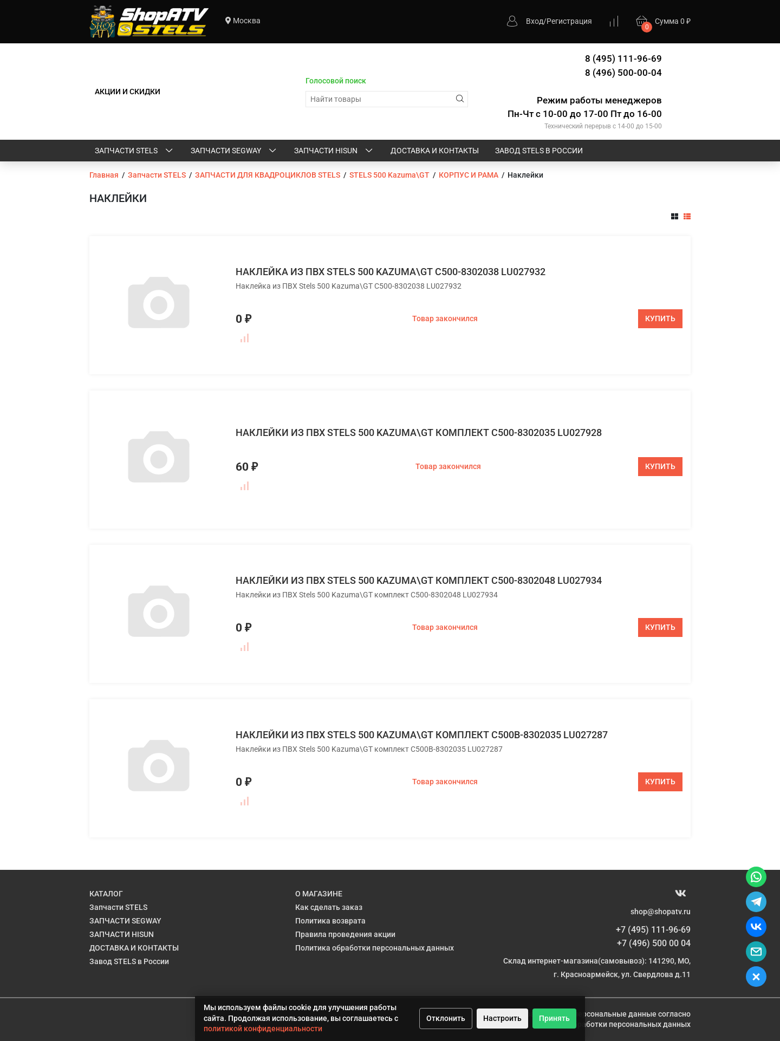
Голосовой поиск (336, 80)
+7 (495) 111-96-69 (653, 930)
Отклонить (445, 1018)
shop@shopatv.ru (660, 911)
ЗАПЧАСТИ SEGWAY (234, 151)
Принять (554, 1018)
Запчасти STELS (134, 151)
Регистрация (569, 21)
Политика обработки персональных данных (374, 948)
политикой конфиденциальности (263, 1028)
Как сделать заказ (328, 907)
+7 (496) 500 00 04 (654, 943)
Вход (534, 21)
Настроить (502, 1018)
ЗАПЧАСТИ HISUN (334, 151)
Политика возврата (330, 920)
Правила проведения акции (345, 934)
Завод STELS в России (539, 150)
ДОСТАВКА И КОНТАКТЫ (435, 150)
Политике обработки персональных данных (611, 1024)
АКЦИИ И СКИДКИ (127, 91)
